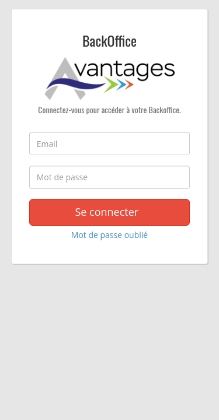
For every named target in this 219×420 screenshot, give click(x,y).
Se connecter (109, 212)
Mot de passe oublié (109, 234)
